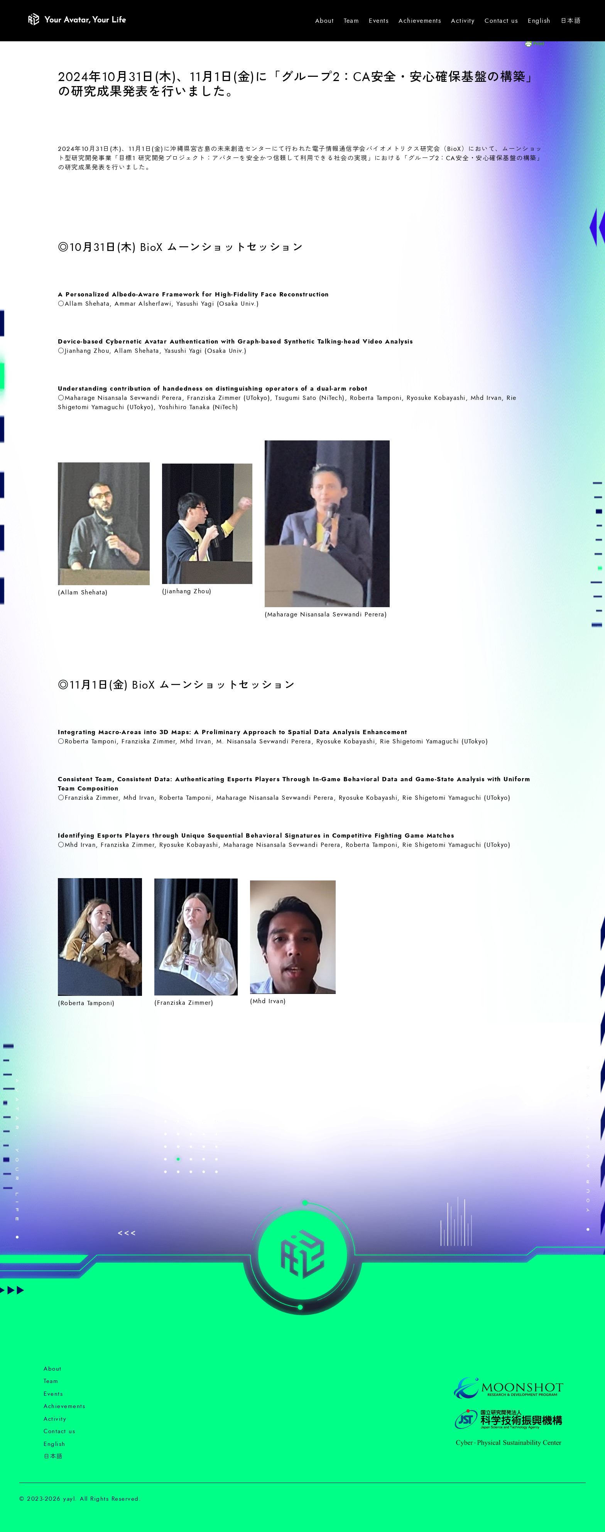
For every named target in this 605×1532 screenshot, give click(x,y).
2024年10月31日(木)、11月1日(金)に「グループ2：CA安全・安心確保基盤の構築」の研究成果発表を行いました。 (298, 84)
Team (351, 21)
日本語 (571, 21)
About (324, 21)
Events (379, 21)
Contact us (501, 21)
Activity (463, 21)
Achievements (420, 21)
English (539, 21)
